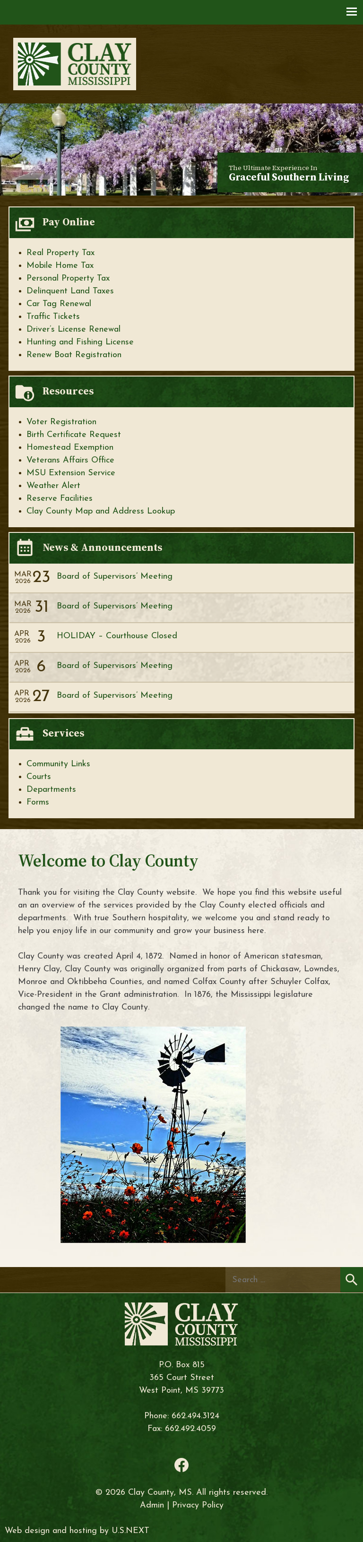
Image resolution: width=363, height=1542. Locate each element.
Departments (51, 789)
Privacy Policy (198, 1505)
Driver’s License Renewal (73, 329)
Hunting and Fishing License (80, 342)
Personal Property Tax (68, 278)
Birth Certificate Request (73, 434)
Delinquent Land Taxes (70, 291)
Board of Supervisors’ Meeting (115, 576)
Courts (38, 776)
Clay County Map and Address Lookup (100, 511)
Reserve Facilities (59, 498)
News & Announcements (102, 547)
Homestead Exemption (69, 447)
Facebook (181, 1464)
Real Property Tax (60, 252)
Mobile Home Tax (60, 265)
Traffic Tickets (53, 316)
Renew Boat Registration (73, 355)
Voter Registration (61, 422)
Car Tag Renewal (58, 304)
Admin (152, 1505)
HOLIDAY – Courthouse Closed (117, 636)
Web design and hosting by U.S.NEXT (77, 1530)
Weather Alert (53, 485)
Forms (37, 802)
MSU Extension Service (70, 473)
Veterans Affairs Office (70, 460)
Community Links (58, 764)
